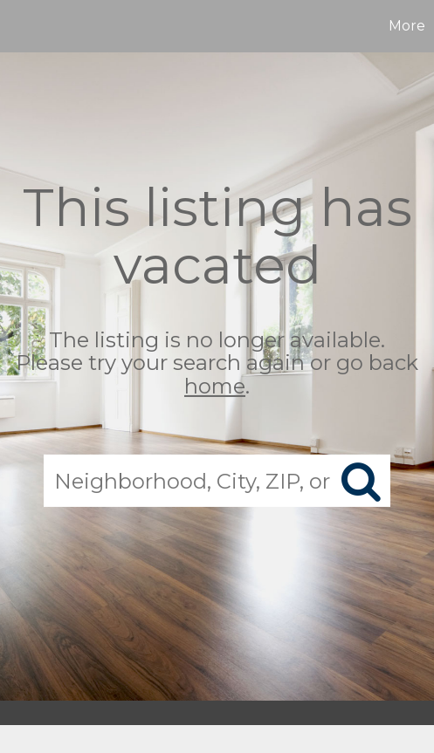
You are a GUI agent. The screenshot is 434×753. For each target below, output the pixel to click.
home (214, 386)
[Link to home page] (15, 26)
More (407, 25)
